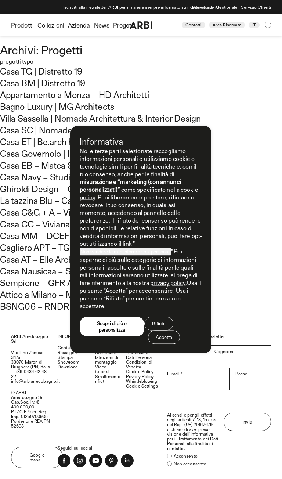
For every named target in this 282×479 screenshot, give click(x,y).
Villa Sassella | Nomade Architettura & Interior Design (100, 118)
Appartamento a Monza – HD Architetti (74, 94)
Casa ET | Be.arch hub (41, 141)
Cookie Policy (139, 371)
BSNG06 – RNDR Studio (48, 306)
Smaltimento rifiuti (107, 378)
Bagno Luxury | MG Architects (57, 106)
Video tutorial (102, 369)
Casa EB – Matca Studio (46, 165)
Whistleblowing (141, 381)
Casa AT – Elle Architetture (50, 259)
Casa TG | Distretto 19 (41, 71)
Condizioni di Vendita (139, 364)
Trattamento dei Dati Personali (192, 441)
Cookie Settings (142, 386)
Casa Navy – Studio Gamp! (51, 177)
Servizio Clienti (256, 7)
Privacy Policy (140, 376)
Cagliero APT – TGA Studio (51, 247)
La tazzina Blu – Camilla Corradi (60, 200)
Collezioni (50, 25)
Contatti (193, 25)
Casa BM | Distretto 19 (42, 83)
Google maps (37, 457)
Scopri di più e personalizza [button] (112, 326)
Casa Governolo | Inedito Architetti (65, 153)
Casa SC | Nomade (36, 130)
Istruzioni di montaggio (106, 359)
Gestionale (226, 7)
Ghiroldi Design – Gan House (55, 188)
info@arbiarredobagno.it (35, 381)
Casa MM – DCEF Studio (47, 235)
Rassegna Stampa (67, 354)
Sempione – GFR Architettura (56, 282)
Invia (247, 421)
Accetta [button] (164, 337)
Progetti (124, 25)
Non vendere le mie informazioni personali (125, 251)
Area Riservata (227, 25)
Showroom (69, 362)
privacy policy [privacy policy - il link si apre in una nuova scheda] (167, 283)
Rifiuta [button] (159, 323)
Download (202, 7)
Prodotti (22, 25)
